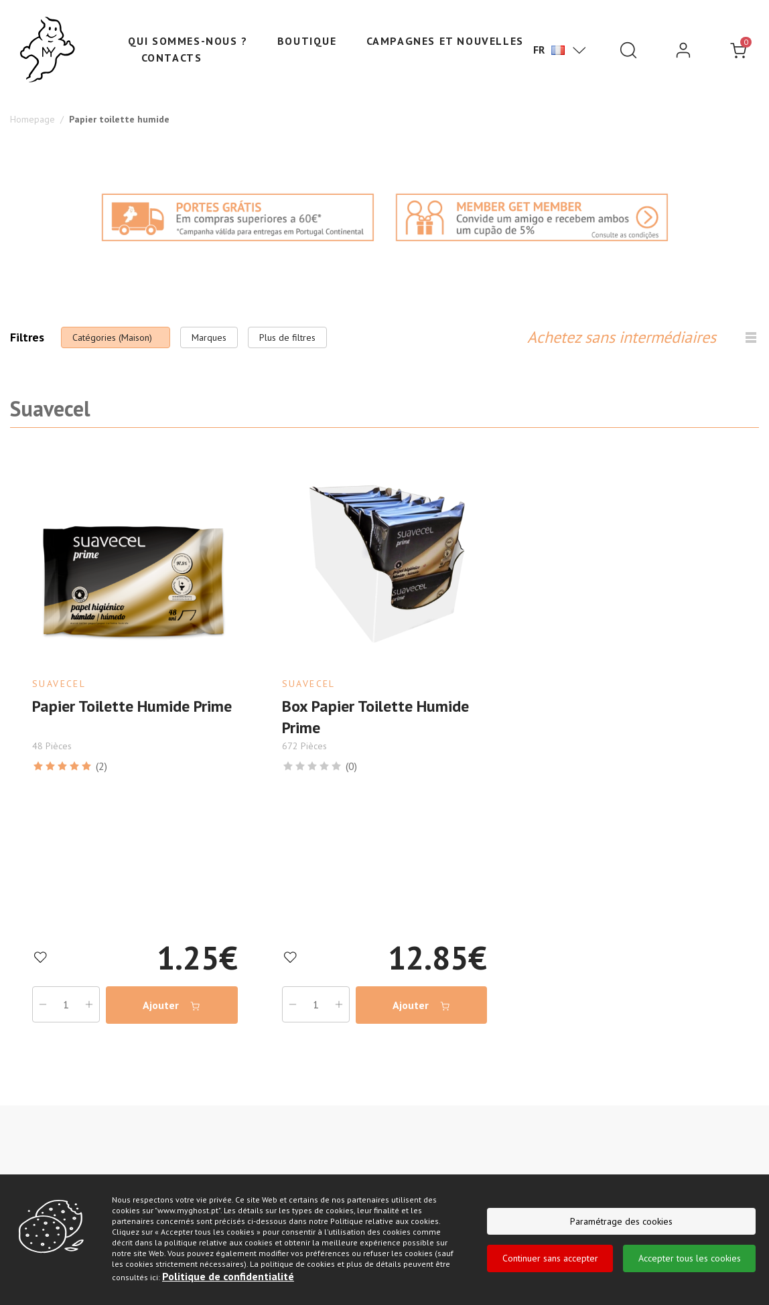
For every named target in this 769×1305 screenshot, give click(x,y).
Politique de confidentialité (228, 1276)
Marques (209, 337)
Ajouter (172, 1003)
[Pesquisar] (628, 50)
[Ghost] (47, 50)
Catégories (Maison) (112, 337)
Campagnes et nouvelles (445, 41)
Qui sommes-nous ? (188, 41)
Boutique (307, 41)
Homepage (32, 119)
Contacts (171, 57)
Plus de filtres (287, 337)
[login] (683, 50)
